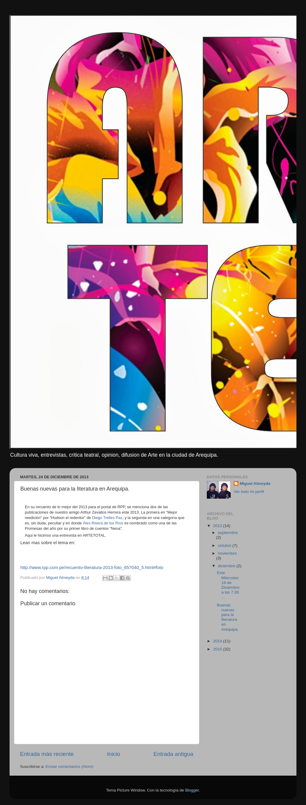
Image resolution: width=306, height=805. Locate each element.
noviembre (227, 553)
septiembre (228, 532)
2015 (218, 649)
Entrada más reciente (47, 754)
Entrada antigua (173, 754)
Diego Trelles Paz (107, 517)
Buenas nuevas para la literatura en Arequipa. (228, 617)
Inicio (113, 754)
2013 (218, 525)
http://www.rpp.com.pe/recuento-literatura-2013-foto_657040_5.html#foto (91, 567)
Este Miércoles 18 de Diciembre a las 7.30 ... (228, 585)
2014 (218, 641)
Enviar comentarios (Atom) (70, 766)
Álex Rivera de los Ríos (103, 523)
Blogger (192, 790)
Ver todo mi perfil (249, 491)
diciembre (227, 566)
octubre (225, 545)
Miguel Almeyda (255, 483)
